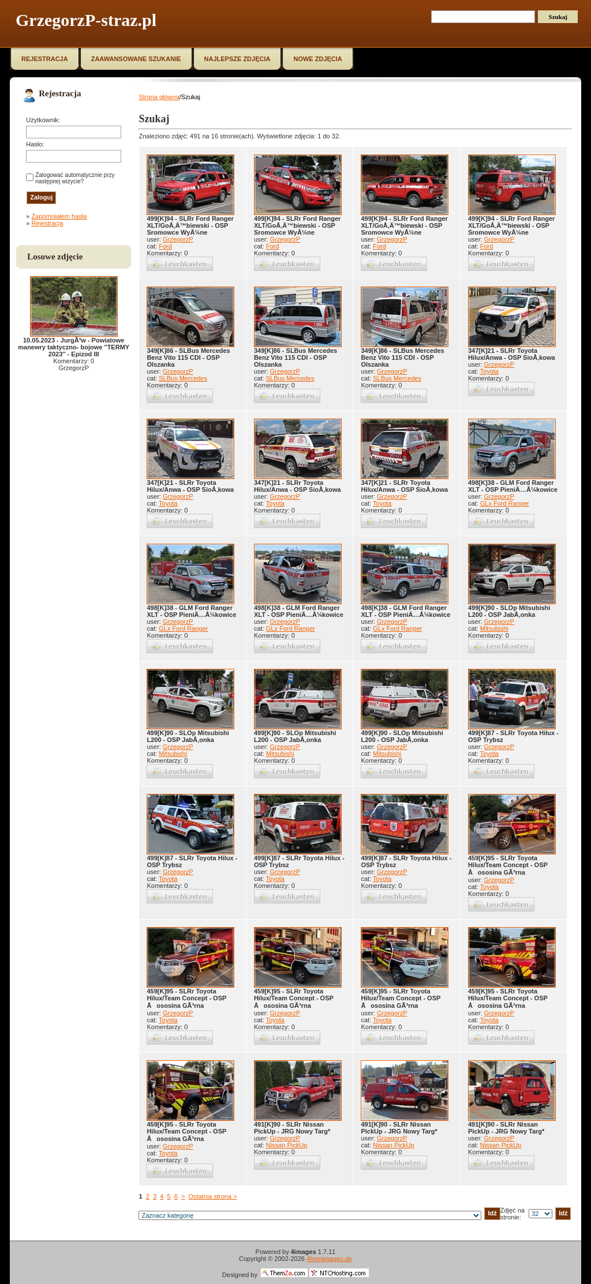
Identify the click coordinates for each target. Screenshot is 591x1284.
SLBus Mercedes (183, 378)
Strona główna (159, 96)
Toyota (489, 371)
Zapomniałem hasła (59, 216)
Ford (165, 246)
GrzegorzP (178, 239)
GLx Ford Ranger (504, 503)
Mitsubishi (494, 628)
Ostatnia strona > (212, 1196)
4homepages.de (329, 1258)
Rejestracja (47, 223)
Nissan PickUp (287, 1145)
